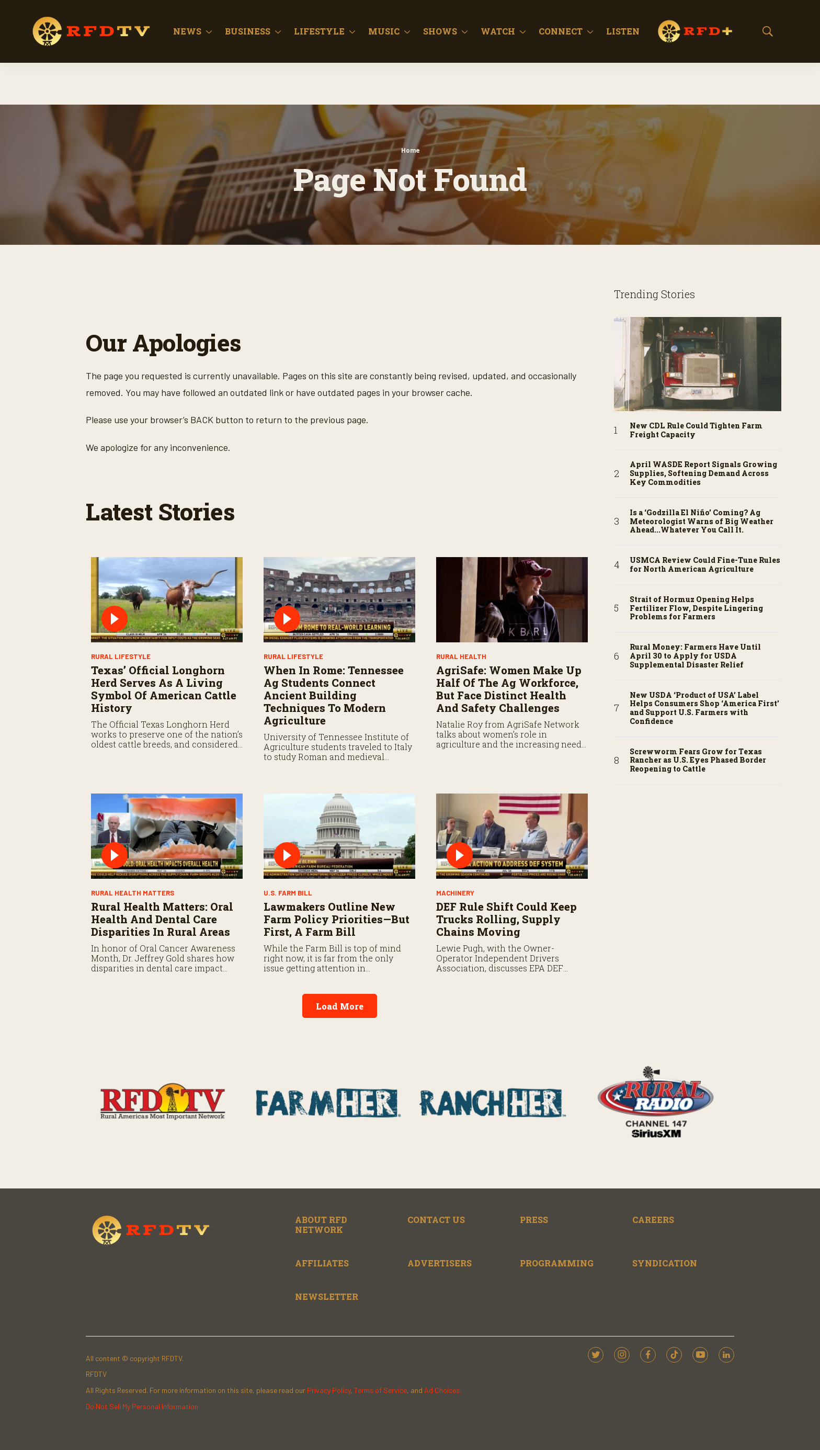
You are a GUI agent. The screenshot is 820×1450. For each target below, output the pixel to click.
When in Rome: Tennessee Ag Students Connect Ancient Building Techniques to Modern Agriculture (334, 695)
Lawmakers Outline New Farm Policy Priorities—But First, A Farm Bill (336, 919)
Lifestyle (319, 31)
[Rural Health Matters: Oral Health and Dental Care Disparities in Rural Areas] (167, 836)
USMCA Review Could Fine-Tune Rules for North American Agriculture (705, 565)
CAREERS (653, 1220)
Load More (339, 1006)
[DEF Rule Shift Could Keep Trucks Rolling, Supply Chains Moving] (512, 836)
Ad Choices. (442, 1390)
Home (410, 150)
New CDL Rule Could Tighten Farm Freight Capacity (696, 430)
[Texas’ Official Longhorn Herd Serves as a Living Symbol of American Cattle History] (167, 599)
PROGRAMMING (557, 1263)
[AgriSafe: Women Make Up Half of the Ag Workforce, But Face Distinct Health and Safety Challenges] (512, 599)
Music (384, 31)
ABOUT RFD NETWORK (321, 1224)
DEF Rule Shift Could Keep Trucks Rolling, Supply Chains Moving (506, 919)
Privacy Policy (328, 1390)
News (187, 31)
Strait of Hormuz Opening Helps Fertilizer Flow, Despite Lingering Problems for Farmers (696, 608)
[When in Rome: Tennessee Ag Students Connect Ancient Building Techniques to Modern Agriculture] (339, 599)
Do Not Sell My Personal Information (142, 1406)
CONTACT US (436, 1220)
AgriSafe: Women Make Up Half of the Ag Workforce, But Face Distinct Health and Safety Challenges (509, 689)
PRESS (534, 1220)
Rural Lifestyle (121, 656)
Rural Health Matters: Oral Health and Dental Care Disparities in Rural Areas (162, 919)
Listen (623, 31)
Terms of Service (380, 1390)
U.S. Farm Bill (288, 893)
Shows (440, 31)
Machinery (455, 893)
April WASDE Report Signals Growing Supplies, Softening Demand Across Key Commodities (703, 473)
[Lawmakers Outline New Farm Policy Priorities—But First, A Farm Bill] (339, 836)
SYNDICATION (664, 1263)
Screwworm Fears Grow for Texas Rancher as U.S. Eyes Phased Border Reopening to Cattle (698, 760)
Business (247, 31)
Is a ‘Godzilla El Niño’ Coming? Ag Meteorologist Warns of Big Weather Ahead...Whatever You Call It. (701, 521)
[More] (209, 31)
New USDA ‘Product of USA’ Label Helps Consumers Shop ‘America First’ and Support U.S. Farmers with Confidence (704, 708)
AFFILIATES (322, 1263)
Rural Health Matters (132, 893)
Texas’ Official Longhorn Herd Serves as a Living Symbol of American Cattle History (163, 689)
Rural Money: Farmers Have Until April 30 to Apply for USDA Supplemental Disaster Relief (695, 656)
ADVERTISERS (439, 1263)
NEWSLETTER (326, 1296)
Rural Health (461, 656)
